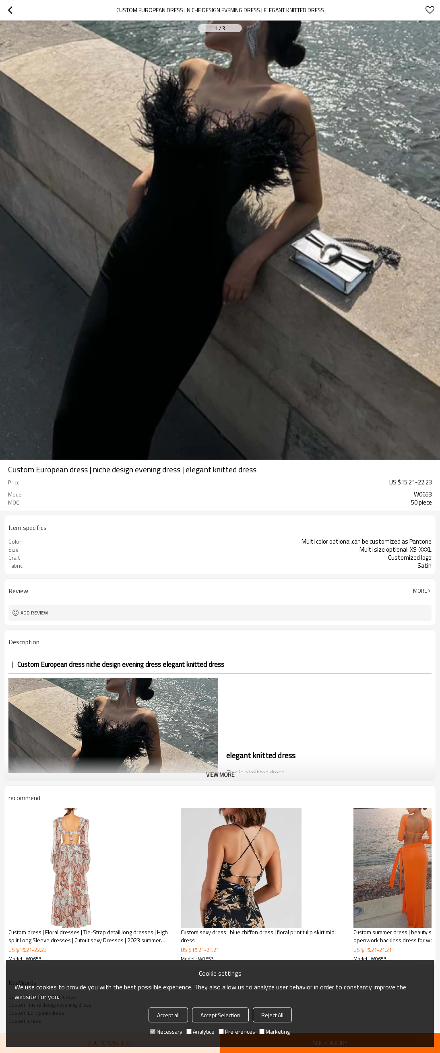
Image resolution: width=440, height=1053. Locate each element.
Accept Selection (220, 1015)
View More (220, 774)
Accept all (168, 1015)
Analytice (200, 1031)
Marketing (274, 1031)
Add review (34, 612)
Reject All (272, 1015)
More (420, 591)
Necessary (166, 1031)
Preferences (237, 1031)
